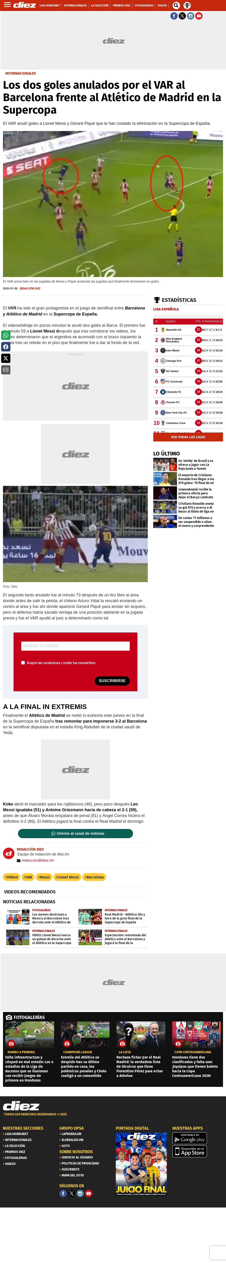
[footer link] (113, 1117)
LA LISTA (125, 1052)
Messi (45, 877)
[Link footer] (21, 1105)
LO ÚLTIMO (166, 454)
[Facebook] (63, 1193)
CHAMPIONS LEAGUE (77, 1052)
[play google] (197, 1138)
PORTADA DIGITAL (132, 1128)
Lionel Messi (68, 877)
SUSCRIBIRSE (112, 681)
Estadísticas (179, 300)
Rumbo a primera (21, 1052)
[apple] (197, 1151)
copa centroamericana (192, 1052)
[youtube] (88, 1193)
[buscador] (176, 5)
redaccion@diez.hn (35, 860)
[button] (5, 335)
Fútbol (12, 877)
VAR (29, 877)
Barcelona (95, 877)
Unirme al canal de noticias (80, 833)
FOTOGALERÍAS (29, 1017)
